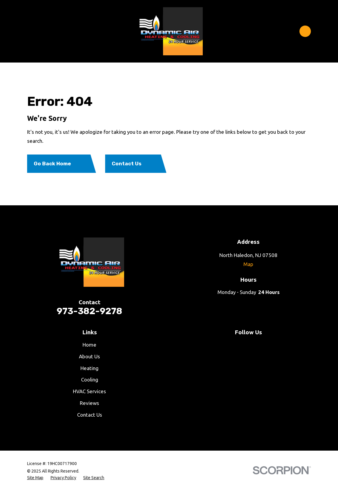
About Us (89, 356)
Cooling (89, 379)
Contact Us (89, 415)
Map (248, 264)
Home (89, 345)
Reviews (89, 403)
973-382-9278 (89, 311)
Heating (89, 368)
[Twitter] (248, 344)
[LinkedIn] (264, 344)
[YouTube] (232, 344)
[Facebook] (216, 344)
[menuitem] (35, 478)
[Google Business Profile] (281, 344)
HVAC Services (89, 391)
